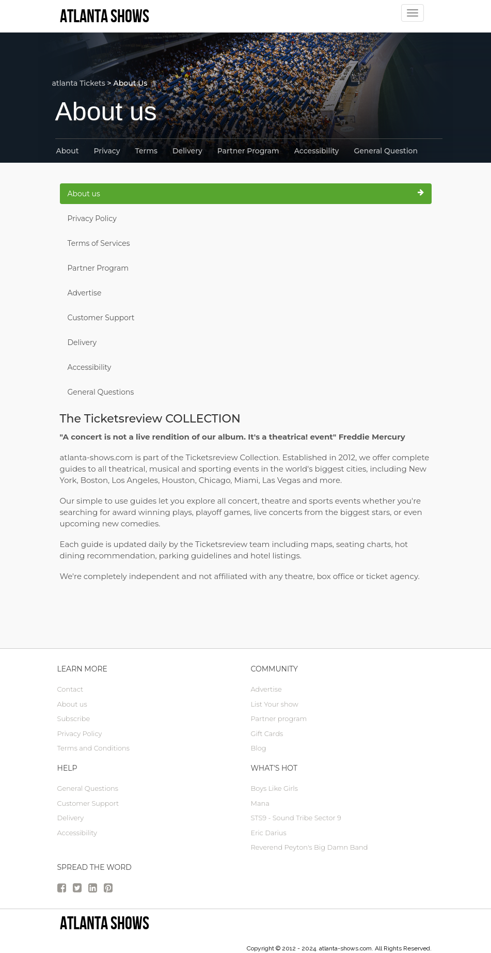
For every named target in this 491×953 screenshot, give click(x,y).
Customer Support (101, 317)
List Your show (274, 704)
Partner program (279, 718)
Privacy (106, 150)
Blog (258, 748)
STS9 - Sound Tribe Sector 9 (296, 818)
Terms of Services (99, 243)
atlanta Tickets (78, 83)
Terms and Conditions (93, 748)
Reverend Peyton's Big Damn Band (309, 847)
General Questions (101, 392)
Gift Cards (267, 733)
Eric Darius (269, 833)
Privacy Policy (92, 218)
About (67, 150)
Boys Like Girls (274, 788)
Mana (260, 803)
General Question (386, 150)
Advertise (85, 293)
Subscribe (73, 718)
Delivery (187, 150)
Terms (146, 150)
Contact (70, 689)
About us (246, 193)
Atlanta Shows (104, 922)
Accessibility (316, 150)
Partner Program (248, 150)
